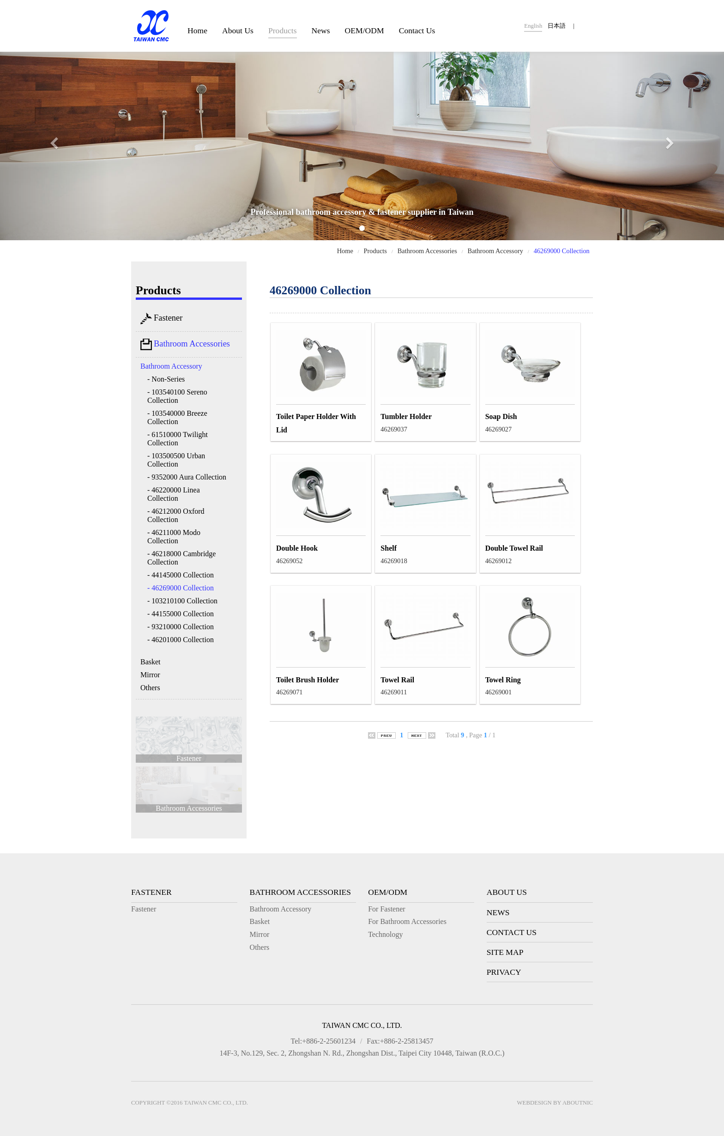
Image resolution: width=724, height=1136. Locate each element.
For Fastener (386, 909)
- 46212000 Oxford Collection (176, 515)
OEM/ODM (364, 30)
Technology (385, 934)
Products (282, 30)
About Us (237, 30)
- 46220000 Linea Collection (173, 494)
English (533, 26)
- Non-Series (166, 379)
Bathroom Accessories (427, 251)
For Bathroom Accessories (407, 921)
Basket (150, 662)
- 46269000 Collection (180, 588)
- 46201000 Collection (180, 640)
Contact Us (417, 30)
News (321, 30)
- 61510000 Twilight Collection (177, 439)
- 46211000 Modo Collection (173, 537)
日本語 (557, 26)
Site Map (505, 952)
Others (150, 688)
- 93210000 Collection (180, 627)
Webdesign (534, 1103)
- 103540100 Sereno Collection (177, 396)
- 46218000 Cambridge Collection (181, 558)
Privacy (504, 972)
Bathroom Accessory (495, 251)
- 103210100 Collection (182, 601)
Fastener (161, 318)
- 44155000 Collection (180, 614)
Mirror (150, 675)
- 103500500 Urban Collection (176, 460)
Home (197, 30)
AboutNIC (577, 1103)
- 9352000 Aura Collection (186, 477)
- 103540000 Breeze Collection (177, 417)
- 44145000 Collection (180, 575)
